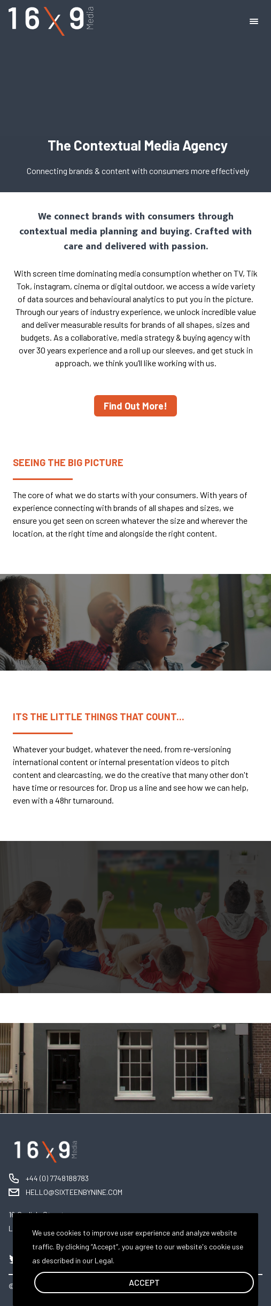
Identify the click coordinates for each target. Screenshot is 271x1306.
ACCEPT (144, 1282)
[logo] (51, 21)
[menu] (256, 21)
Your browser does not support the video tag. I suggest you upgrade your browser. (135, 96)
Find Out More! (135, 406)
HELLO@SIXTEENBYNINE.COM (74, 1192)
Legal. (104, 1260)
